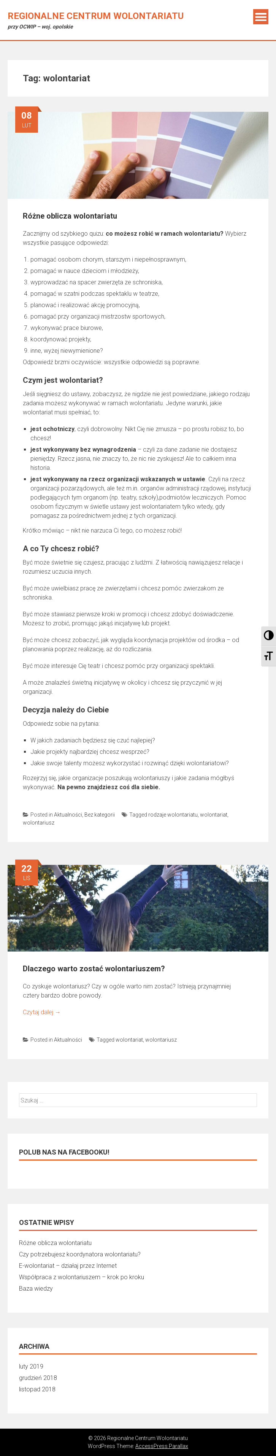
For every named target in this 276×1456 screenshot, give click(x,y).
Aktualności (68, 815)
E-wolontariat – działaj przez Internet (68, 1265)
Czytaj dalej (42, 1012)
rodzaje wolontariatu (173, 815)
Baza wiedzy (36, 1288)
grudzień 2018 (38, 1377)
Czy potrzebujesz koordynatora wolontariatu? (80, 1254)
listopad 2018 (37, 1389)
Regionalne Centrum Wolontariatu (96, 16)
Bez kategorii (99, 815)
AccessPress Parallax (161, 1446)
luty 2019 (31, 1366)
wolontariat (213, 815)
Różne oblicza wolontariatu (70, 215)
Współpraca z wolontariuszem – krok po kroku (81, 1277)
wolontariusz (38, 823)
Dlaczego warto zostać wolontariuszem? (94, 968)
